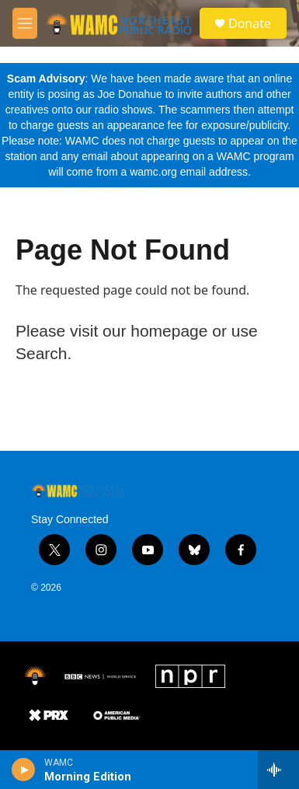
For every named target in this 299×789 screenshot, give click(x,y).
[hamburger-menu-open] (24, 23)
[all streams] (278, 769)
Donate (249, 23)
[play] (23, 769)
